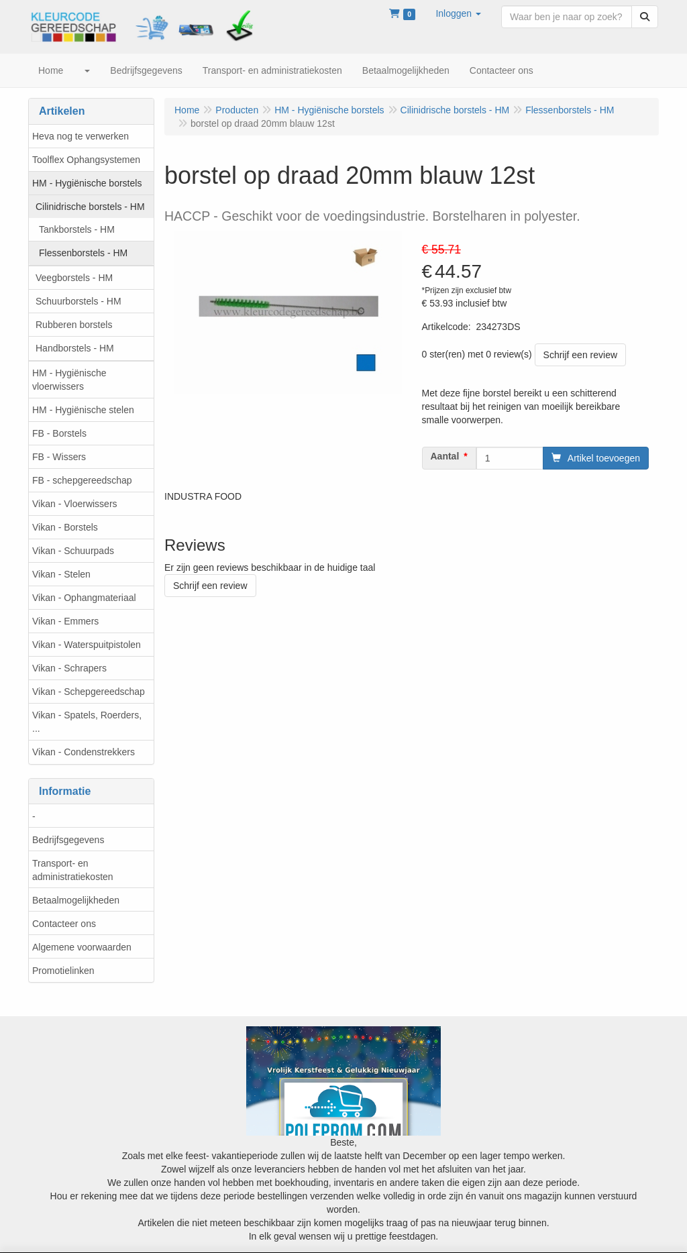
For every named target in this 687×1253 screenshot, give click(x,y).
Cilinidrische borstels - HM (90, 206)
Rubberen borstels (74, 324)
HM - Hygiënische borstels (87, 183)
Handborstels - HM (75, 348)
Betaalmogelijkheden (75, 900)
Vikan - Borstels (65, 527)
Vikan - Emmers (65, 621)
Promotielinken (63, 970)
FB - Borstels (59, 433)
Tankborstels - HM (77, 229)
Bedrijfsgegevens (68, 839)
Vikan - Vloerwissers (74, 503)
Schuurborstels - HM (78, 301)
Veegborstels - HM (74, 277)
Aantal (445, 456)
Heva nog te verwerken (80, 136)
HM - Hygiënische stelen (83, 409)
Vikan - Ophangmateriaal (84, 597)
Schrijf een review (580, 354)
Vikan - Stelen (61, 574)
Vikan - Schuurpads (73, 550)
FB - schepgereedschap (82, 480)
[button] (458, 13)
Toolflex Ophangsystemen (86, 159)
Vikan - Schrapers (69, 668)
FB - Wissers (59, 456)
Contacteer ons (64, 923)
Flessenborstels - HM (83, 253)
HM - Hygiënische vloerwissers (69, 380)
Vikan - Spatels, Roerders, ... (87, 722)
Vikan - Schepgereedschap (88, 691)
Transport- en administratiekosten (72, 870)
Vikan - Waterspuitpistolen (86, 644)
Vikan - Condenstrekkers (83, 752)
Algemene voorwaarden (81, 947)
